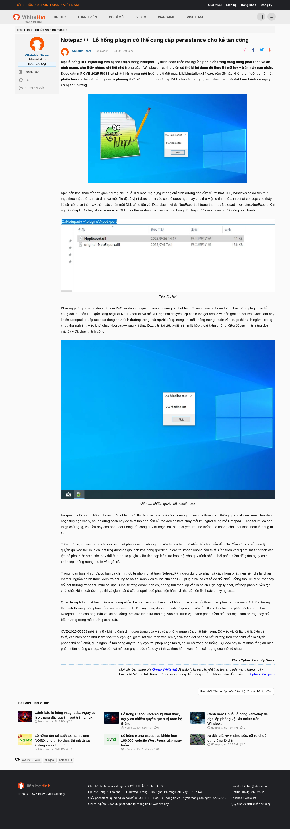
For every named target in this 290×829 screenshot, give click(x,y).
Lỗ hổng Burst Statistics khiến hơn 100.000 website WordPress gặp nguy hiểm (151, 740)
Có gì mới (117, 17)
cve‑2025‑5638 (31, 760)
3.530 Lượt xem (123, 51)
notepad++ (65, 760)
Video (141, 17)
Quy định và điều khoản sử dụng (251, 804)
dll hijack (50, 760)
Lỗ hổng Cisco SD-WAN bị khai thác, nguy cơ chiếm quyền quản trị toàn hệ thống (151, 718)
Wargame (166, 17)
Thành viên (87, 17)
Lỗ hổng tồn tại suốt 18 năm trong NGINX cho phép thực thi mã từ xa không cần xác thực (62, 740)
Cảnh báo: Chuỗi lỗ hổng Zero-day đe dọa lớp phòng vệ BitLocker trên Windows (238, 718)
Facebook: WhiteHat (243, 798)
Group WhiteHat (164, 669)
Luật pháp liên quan (260, 674)
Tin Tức (59, 17)
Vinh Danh (196, 17)
